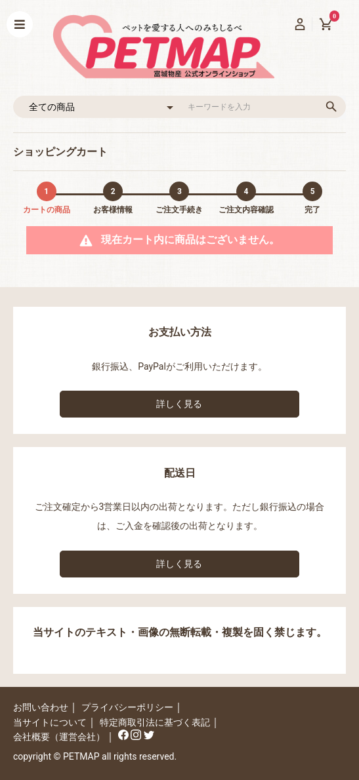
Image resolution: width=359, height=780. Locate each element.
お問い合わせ (40, 707)
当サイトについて (50, 722)
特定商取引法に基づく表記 (155, 722)
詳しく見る (179, 404)
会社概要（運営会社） (59, 736)
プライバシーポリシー (127, 707)
